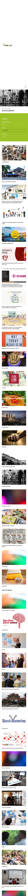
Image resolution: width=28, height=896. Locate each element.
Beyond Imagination (8, 110)
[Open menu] (25, 86)
